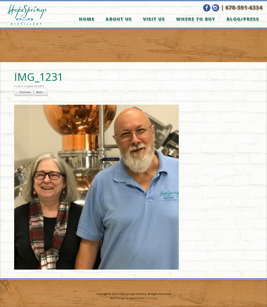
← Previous (24, 92)
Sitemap (152, 298)
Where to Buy (195, 19)
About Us (118, 19)
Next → (40, 92)
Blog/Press (242, 19)
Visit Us (154, 19)
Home (86, 19)
